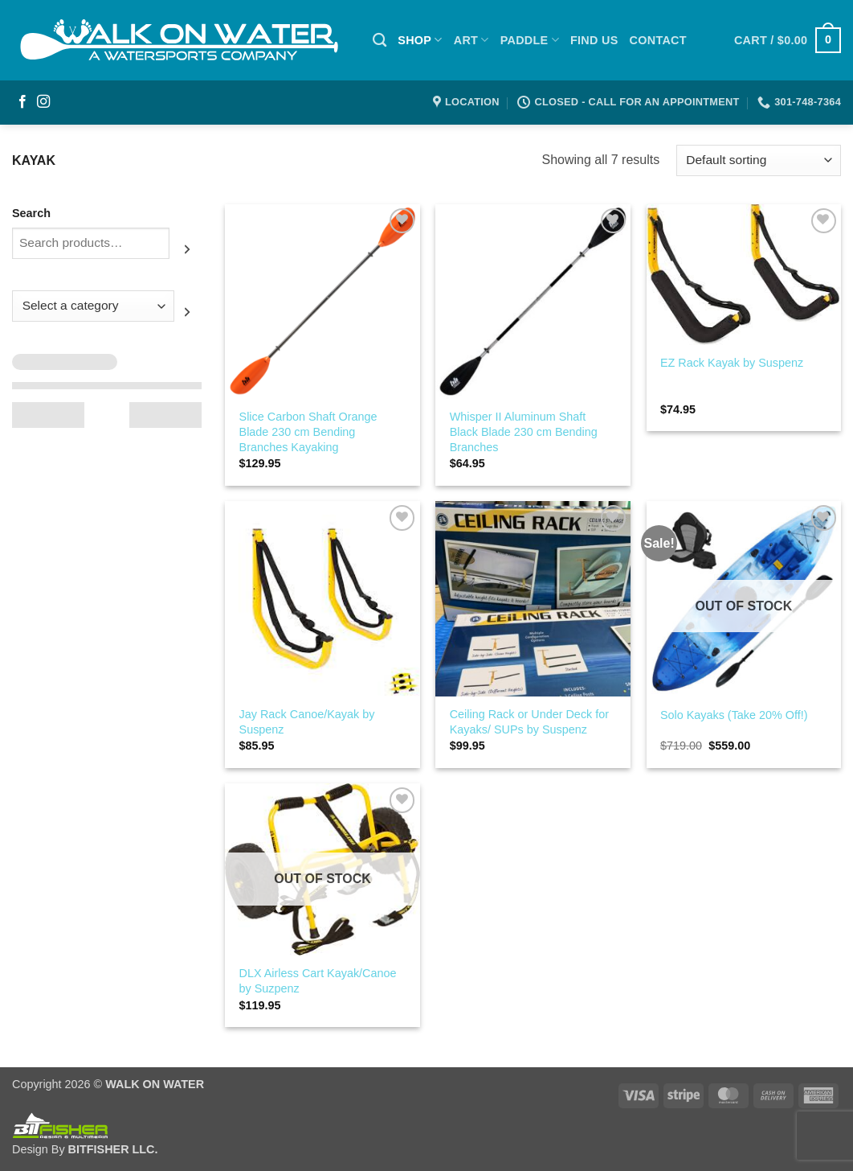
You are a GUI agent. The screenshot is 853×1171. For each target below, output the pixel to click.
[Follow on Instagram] (43, 102)
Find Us (594, 40)
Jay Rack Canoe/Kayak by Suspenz (307, 722)
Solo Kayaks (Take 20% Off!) (734, 715)
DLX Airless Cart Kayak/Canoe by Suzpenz (318, 981)
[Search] (379, 40)
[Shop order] (758, 160)
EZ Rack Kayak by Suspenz (731, 362)
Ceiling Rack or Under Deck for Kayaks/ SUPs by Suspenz (529, 722)
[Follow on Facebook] (22, 102)
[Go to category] (188, 312)
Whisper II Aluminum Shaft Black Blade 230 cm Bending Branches (524, 431)
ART (471, 39)
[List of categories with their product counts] (93, 306)
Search (31, 213)
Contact (658, 40)
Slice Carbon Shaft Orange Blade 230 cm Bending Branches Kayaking (308, 431)
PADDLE (529, 39)
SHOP (420, 39)
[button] (787, 40)
